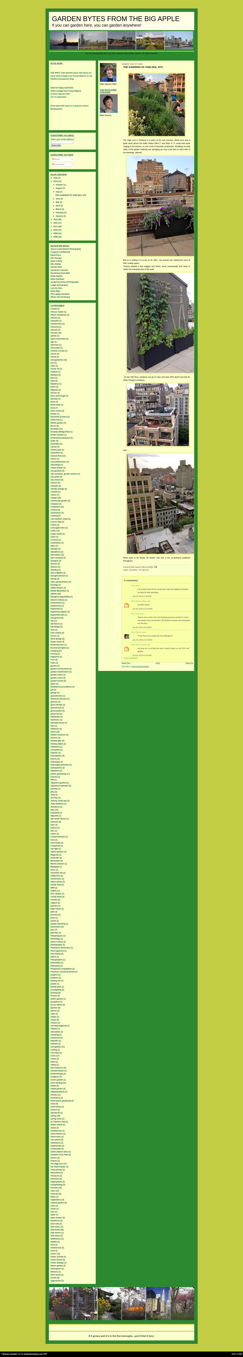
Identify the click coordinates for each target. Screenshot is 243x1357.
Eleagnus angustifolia (60, 597)
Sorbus (54, 1110)
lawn (53, 825)
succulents (55, 1140)
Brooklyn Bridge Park (60, 432)
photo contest (57, 942)
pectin (53, 921)
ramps (53, 1017)
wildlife (54, 1242)
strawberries (56, 1131)
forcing (54, 654)
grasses (54, 702)
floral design (56, 639)
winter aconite (57, 1257)
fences (54, 636)
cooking (54, 516)
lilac (52, 831)
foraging (54, 651)
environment (56, 603)
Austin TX (55, 369)
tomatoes (55, 1179)
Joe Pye (54, 798)
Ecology (54, 585)
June (58, 199)
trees (53, 1191)
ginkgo (54, 693)
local (53, 840)
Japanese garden (58, 783)
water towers (56, 1218)
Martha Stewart (57, 864)
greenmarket (56, 711)
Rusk (53, 1062)
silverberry (55, 1098)
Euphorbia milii (57, 615)
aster (53, 366)
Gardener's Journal (59, 270)
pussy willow (56, 1005)
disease (54, 567)
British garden (57, 423)
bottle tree (55, 420)
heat (53, 726)
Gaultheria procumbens (61, 687)
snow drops (56, 1107)
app (52, 342)
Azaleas (54, 372)
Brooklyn (55, 429)
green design (56, 705)
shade (53, 1086)
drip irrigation (57, 573)
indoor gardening (58, 774)
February (60, 213)
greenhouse (56, 708)
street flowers (57, 1134)
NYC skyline (56, 894)
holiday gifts (56, 741)
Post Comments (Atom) (140, 666)
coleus (54, 495)
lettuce (54, 828)
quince (54, 1011)
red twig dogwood (59, 1026)
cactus (54, 447)
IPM (52, 780)
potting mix (56, 981)
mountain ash (57, 873)
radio (53, 1014)
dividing (54, 570)
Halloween (55, 717)
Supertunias (56, 1146)
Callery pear (56, 450)
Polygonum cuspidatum (61, 969)
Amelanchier (56, 324)
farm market (56, 633)
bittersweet (55, 405)
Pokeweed (55, 966)
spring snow (56, 1119)
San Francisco (57, 1068)
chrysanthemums (58, 462)
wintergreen (56, 1269)
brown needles (57, 435)
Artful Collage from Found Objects (66, 91)
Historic (54, 738)
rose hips (55, 1053)
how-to (54, 759)
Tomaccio (55, 1176)
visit (52, 1212)
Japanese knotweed (59, 786)
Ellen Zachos (136, 632)
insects (54, 777)
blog (72, 79)
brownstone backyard (60, 438)
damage (54, 549)
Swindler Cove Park (59, 1155)
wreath (54, 1278)
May (58, 202)
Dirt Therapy (56, 258)
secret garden (57, 1080)
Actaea (54, 309)
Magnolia (55, 855)
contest (54, 510)
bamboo (54, 375)
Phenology (55, 939)
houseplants (56, 756)
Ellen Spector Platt (138, 601)
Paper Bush (56, 909)
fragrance (55, 657)
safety (53, 1065)
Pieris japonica (57, 951)
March (59, 209)
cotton (53, 525)
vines (53, 1206)
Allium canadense (59, 315)
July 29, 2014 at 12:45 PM (143, 640)
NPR (53, 888)
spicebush (55, 1113)
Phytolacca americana (60, 948)
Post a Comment (131, 658)
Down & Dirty (56, 261)
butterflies (55, 444)
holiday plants (57, 744)
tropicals (54, 1194)
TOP (240, 1354)
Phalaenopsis (57, 936)
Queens (54, 1008)
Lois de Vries (56, 288)
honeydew (55, 750)
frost (53, 660)
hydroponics (56, 768)
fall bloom (55, 624)
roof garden (133, 570)
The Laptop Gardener (60, 294)
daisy (53, 546)
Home (158, 663)
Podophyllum (57, 960)
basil (53, 381)
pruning (54, 993)
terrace (54, 1158)
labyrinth (55, 816)
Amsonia (55, 327)
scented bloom (57, 1071)
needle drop (56, 885)
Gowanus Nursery (59, 699)
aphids (54, 336)
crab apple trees (58, 528)
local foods (55, 843)
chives (53, 459)
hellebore (55, 729)
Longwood (55, 846)
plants (53, 957)
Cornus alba (56, 522)
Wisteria (54, 1272)
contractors (56, 513)
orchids (54, 900)
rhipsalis (54, 1041)
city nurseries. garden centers (64, 474)
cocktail (54, 492)
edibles (54, 594)
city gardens (56, 471)
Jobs (53, 795)
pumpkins (55, 1002)
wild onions (56, 1233)
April (58, 205)
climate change (57, 489)
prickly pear (56, 987)
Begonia (54, 390)
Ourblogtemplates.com (33, 1354)
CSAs (53, 537)
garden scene (57, 678)
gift (52, 690)
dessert (54, 564)
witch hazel (56, 1275)
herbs (53, 732)
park (53, 912)
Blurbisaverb (56, 109)
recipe (53, 1020)
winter (53, 1254)
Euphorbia (55, 609)
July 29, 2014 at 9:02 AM (142, 627)
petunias (54, 933)
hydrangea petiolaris (60, 765)
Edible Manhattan (58, 591)
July (58, 192)
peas (53, 918)
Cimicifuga (55, 465)
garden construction (60, 669)
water (53, 1215)
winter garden (57, 1266)
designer (54, 561)
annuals (54, 333)
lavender (54, 822)
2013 (55, 219)
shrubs (54, 1095)
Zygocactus (56, 1281)
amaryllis (55, 321)
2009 (55, 233)
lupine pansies (57, 852)
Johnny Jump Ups (59, 801)
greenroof (55, 714)
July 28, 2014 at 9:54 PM (142, 596)
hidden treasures (58, 735)
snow (53, 1104)
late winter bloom (58, 819)
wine (53, 1251)
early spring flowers (59, 582)
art (52, 363)
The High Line (143, 570)
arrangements (57, 360)
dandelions (55, 552)
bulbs (53, 441)
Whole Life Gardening (60, 297)
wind (53, 1245)
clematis (54, 486)
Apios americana (58, 339)
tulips (53, 1197)
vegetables (55, 1200)
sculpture (55, 1077)
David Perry (56, 255)
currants (54, 540)
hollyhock (55, 747)
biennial (54, 399)
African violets (57, 312)
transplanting (57, 1185)
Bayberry (55, 384)
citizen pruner (57, 468)
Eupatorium (56, 606)
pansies (54, 906)
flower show (56, 642)
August (59, 188)
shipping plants (58, 1092)
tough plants (56, 1182)
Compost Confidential (60, 252)
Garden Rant (56, 267)
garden (54, 666)
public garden (57, 999)
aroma (53, 354)
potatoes (54, 978)
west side (55, 1224)
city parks (55, 477)
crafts (53, 531)
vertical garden (57, 1203)
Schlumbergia (57, 1074)
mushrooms (56, 879)
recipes (54, 1023)
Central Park (56, 456)
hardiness (55, 720)
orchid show (56, 897)
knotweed (55, 813)
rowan (53, 1059)
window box (56, 1248)
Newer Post (126, 663)
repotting (55, 1035)
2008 (55, 237)
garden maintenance (60, 672)
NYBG (53, 891)
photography (56, 945)
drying (53, 579)
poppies (54, 975)
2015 (55, 178)
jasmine (54, 789)
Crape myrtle (56, 534)
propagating (56, 990)
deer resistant (57, 558)
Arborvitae (55, 348)
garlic (53, 684)
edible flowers (57, 588)
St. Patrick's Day (58, 1122)
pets (53, 930)
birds (53, 402)
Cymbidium (56, 543)
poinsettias (55, 963)
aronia (53, 357)
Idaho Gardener (58, 279)
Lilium (53, 834)
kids (52, 810)
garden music (57, 675)
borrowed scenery (59, 417)
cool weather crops (59, 519)
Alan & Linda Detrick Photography (66, 249)
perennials (55, 927)
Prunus (54, 996)
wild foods (55, 1230)
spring (53, 1116)
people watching (58, 924)
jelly (52, 792)
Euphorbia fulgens (59, 612)
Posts (56, 159)
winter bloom (56, 1260)
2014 (55, 181)
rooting (54, 1050)
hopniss (54, 753)
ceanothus (55, 453)
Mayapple (55, 867)
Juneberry (55, 807)
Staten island (56, 1125)
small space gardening (61, 1101)
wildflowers (56, 1239)
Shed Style (55, 291)
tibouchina (55, 1173)
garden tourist (57, 681)
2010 (55, 230)
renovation (55, 1032)
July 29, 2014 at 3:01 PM (142, 655)
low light (54, 849)
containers (55, 507)
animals (54, 330)
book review (56, 411)
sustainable (56, 1149)
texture (54, 1161)
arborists (55, 345)
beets (53, 387)
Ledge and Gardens (59, 285)
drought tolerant (58, 576)
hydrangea (55, 762)
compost (54, 504)
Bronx (53, 426)
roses (53, 1056)
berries (54, 393)
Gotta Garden (57, 276)
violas (53, 1209)
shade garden (57, 1089)
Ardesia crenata (58, 351)
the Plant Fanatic (58, 1167)
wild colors (55, 1227)
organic (54, 903)
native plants (56, 882)
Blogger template (10, 1354)
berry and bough (58, 396)
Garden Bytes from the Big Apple (116, 19)
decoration (55, 555)
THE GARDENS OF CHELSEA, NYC (70, 195)
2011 (55, 226)
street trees (56, 1137)
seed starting (56, 1083)
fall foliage (55, 627)
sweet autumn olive (59, 1152)
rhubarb (54, 1044)
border (54, 414)
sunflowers (55, 1143)
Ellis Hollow (56, 264)
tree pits (54, 1188)
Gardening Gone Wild (60, 273)
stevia (53, 1128)
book (53, 408)
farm (53, 630)
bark (53, 378)
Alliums (54, 318)
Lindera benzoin (58, 837)
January (59, 216)
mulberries (55, 876)
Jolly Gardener (57, 804)
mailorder (55, 858)
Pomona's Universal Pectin (63, 972)
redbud (54, 1029)
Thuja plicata (56, 1170)
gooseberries (56, 696)
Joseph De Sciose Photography (65, 282)
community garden (59, 501)
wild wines (55, 1236)
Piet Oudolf (56, 954)
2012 (55, 223)
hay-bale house (57, 723)
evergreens (56, 618)
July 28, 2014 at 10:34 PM (143, 609)
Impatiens (55, 771)
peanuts (54, 915)
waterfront (55, 1221)
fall (52, 621)
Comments (58, 164)
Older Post (189, 663)
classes (54, 483)
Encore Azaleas (57, 600)
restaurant (55, 1038)
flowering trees (57, 645)
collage (54, 498)
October (59, 185)
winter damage (57, 1263)
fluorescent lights (58, 648)
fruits (53, 663)
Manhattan (55, 861)
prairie (53, 984)
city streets (55, 480)
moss (53, 870)
